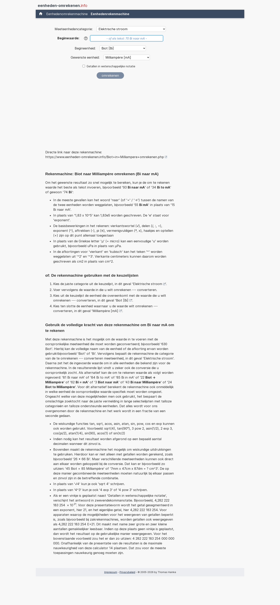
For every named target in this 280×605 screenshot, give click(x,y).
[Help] (85, 38)
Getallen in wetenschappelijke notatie (111, 66)
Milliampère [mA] (105, 311)
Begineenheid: (86, 48)
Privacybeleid (127, 572)
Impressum (110, 572)
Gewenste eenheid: (85, 57)
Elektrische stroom (147, 284)
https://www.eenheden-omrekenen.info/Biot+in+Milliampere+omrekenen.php (104, 157)
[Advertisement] (110, 111)
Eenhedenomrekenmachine (67, 14)
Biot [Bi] (122, 300)
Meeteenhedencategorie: (74, 29)
